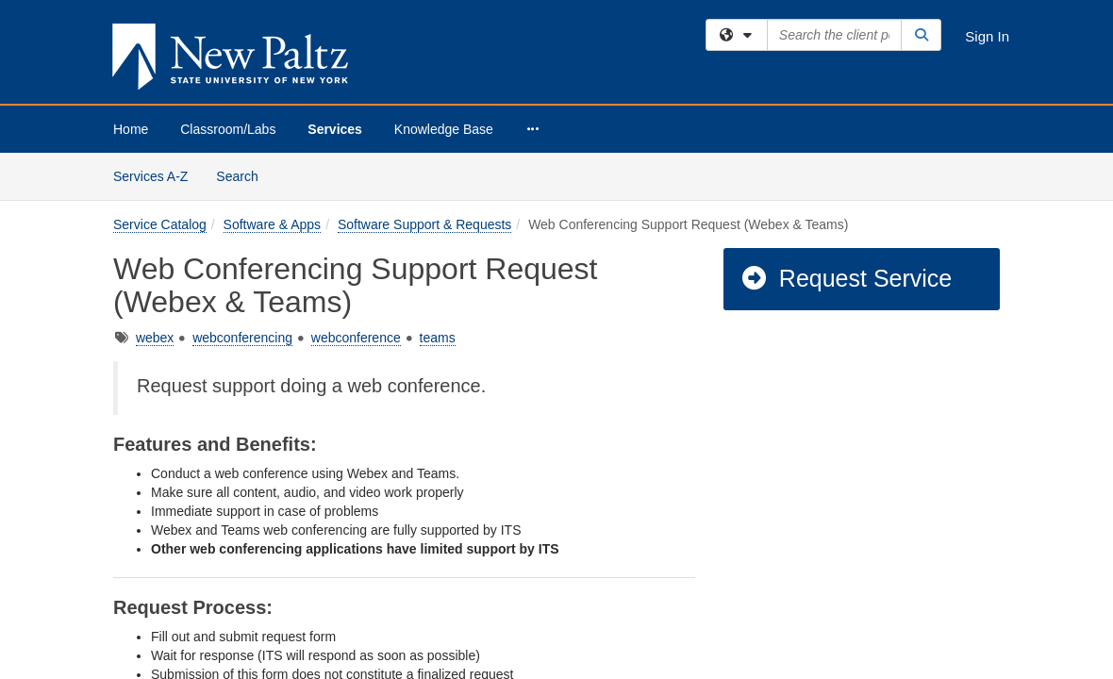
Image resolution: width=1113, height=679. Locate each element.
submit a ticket (436, 591)
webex (155, 184)
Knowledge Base (443, 129)
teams (438, 184)
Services (334, 129)
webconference (356, 184)
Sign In (987, 36)
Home (130, 129)
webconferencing (242, 184)
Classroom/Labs (227, 129)
